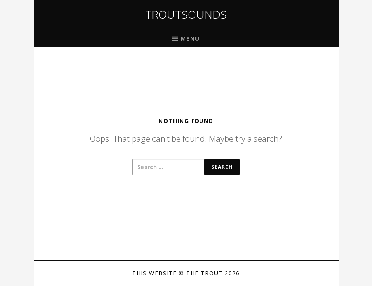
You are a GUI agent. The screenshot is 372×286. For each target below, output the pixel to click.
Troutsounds (186, 14)
